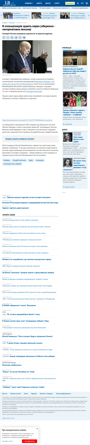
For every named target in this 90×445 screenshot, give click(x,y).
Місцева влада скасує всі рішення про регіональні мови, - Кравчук (26, 226)
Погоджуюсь (30, 441)
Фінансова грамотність (61, 8)
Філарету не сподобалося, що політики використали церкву (26, 259)
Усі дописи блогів (68, 187)
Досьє (48, 3)
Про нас (4, 393)
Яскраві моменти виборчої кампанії (19, 139)
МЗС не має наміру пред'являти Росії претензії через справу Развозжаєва (29, 292)
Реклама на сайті (15, 393)
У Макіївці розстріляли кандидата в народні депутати (22, 240)
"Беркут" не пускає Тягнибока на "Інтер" (18, 371)
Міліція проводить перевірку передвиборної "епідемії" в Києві (25, 279)
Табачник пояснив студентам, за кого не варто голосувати (26, 197)
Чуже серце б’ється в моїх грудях (78, 139)
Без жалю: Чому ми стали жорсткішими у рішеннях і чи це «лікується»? (74, 165)
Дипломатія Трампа (30, 8)
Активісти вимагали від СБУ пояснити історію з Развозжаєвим (25, 246)
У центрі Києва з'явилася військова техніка (22, 343)
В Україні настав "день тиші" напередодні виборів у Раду (25, 321)
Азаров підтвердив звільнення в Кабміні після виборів (28, 356)
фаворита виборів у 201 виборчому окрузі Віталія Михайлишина (28, 82)
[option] (16, 15)
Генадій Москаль (19, 160)
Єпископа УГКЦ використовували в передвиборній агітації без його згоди (30, 202)
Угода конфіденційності (63, 393)
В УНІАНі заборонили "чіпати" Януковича (19, 305)
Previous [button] (1, 15)
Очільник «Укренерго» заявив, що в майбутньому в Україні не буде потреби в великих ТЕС (78, 18)
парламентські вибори (12, 164)
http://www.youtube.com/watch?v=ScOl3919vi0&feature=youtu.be (27, 120)
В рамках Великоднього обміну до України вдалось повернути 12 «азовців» (21, 17)
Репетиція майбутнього (11, 365)
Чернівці (6, 160)
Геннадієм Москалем (34, 91)
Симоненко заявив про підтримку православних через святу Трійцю (27, 286)
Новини (29, 3)
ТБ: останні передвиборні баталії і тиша (21, 314)
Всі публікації (67, 124)
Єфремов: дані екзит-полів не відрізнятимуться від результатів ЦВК (29, 379)
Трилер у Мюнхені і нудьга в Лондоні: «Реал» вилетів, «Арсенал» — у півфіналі (74, 112)
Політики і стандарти (46, 393)
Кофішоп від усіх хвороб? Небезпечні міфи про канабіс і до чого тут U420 (74, 71)
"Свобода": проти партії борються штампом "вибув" (23, 387)
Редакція (34, 393)
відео (31, 160)
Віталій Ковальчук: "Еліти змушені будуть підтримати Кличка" (27, 336)
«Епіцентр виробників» (80, 8)
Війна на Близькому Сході (11, 8)
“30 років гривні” (45, 8)
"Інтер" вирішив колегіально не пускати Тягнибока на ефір (27, 349)
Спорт (57, 3)
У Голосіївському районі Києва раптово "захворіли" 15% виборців (28, 299)
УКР (82, 3)
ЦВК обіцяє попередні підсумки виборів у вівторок (21, 266)
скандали (40, 160)
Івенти (26, 393)
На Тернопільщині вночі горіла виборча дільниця (20, 220)
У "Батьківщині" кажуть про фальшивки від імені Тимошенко (24, 327)
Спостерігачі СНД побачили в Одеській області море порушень (25, 253)
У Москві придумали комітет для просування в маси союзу (23, 233)
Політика (11, 22)
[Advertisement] (30, 110)
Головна (4, 22)
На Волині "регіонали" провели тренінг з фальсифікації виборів (28, 272)
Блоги (39, 3)
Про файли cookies (7, 441)
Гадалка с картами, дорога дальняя (15, 208)
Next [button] (89, 15)
